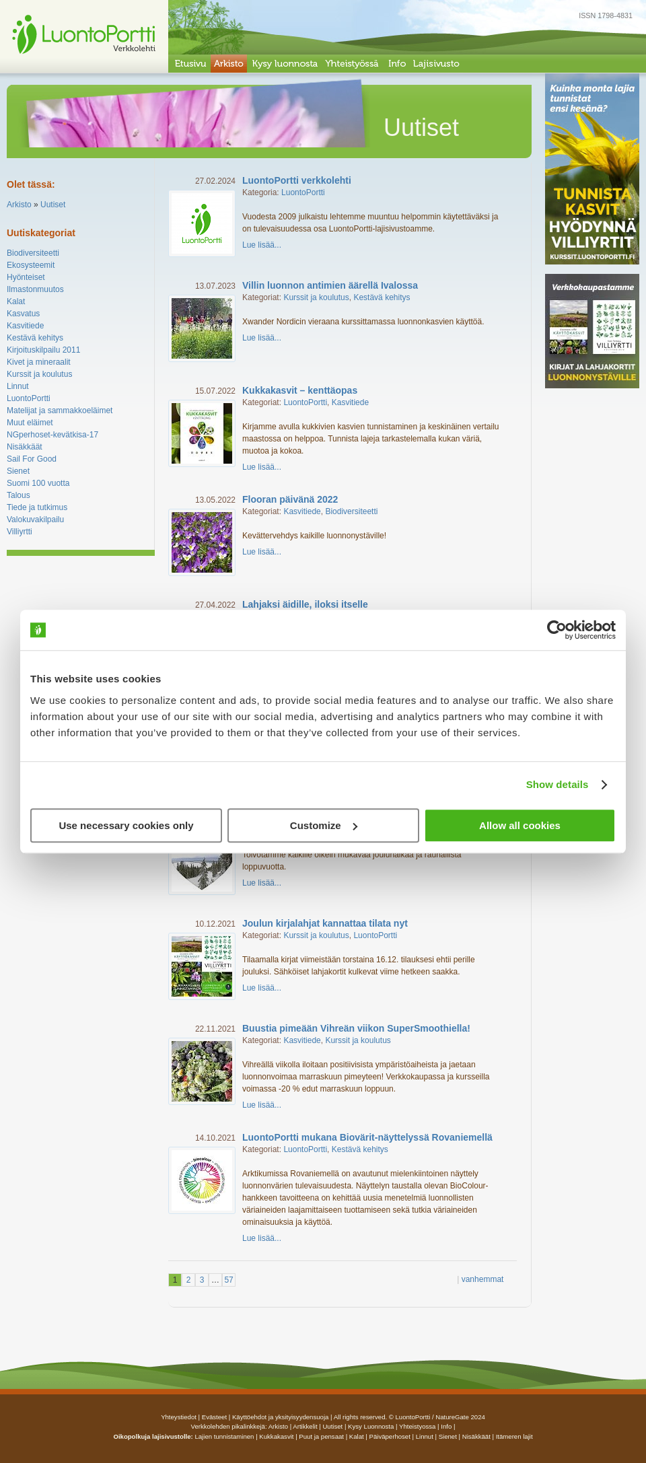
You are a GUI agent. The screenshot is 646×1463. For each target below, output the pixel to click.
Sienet (18, 471)
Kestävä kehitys (35, 338)
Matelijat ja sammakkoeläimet (59, 410)
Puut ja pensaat (321, 1436)
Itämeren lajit (514, 1436)
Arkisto (19, 204)
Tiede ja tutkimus (37, 507)
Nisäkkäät (24, 447)
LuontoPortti (28, 398)
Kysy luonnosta (371, 1426)
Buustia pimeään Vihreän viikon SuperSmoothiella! (356, 1028)
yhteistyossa (417, 1426)
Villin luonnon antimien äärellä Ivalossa (330, 285)
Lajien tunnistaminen (224, 1436)
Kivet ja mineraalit (39, 362)
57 (228, 1280)
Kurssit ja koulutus (39, 374)
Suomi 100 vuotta (38, 483)
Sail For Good (32, 459)
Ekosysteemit (31, 265)
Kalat (16, 301)
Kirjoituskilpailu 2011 (43, 350)
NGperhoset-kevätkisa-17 (52, 434)
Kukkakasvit (276, 1436)
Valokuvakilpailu (35, 519)
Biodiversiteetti (33, 253)
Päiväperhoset (389, 1436)
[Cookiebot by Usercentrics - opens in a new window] (557, 630)
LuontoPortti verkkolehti (296, 180)
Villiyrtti (19, 531)
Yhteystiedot (178, 1417)
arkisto (278, 1426)
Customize (323, 825)
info (446, 1426)
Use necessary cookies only (126, 825)
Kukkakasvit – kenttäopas (299, 390)
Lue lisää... (261, 245)
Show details (557, 784)
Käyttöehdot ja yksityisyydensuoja (280, 1417)
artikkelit (305, 1426)
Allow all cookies (520, 825)
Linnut (18, 386)
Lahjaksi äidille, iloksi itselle (305, 604)
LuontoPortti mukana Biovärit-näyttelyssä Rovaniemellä (367, 1137)
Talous (18, 495)
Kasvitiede (25, 325)
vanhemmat (483, 1279)
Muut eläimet (30, 422)
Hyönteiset (26, 277)
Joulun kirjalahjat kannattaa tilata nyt (325, 923)
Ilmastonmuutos (35, 289)
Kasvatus (23, 313)
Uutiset (52, 204)
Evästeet (214, 1417)
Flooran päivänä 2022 (290, 499)
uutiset (332, 1426)
